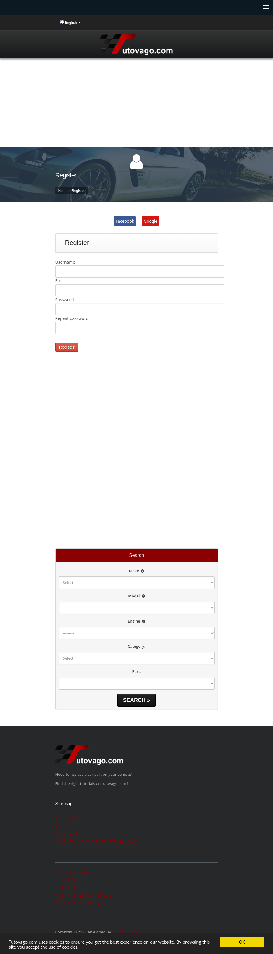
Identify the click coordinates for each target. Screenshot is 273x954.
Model (136, 596)
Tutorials (67, 818)
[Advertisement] (136, 102)
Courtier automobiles (83, 895)
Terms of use (73, 872)
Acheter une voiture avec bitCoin (96, 841)
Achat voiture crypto (82, 902)
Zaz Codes (124, 931)
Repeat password (72, 318)
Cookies (66, 887)
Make (136, 570)
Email (60, 280)
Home (63, 191)
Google (150, 221)
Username (65, 262)
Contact (66, 834)
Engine (136, 621)
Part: (136, 671)
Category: (137, 646)
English (71, 22)
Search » (136, 700)
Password (64, 299)
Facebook (125, 221)
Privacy (65, 879)
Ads (61, 826)
